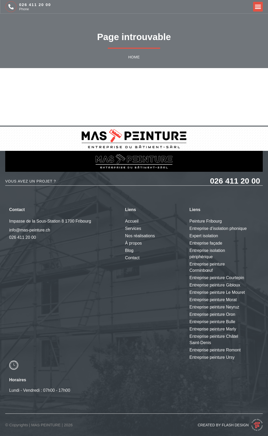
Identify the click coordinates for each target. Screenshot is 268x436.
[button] (258, 7)
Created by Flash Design (223, 425)
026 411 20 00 (35, 4)
